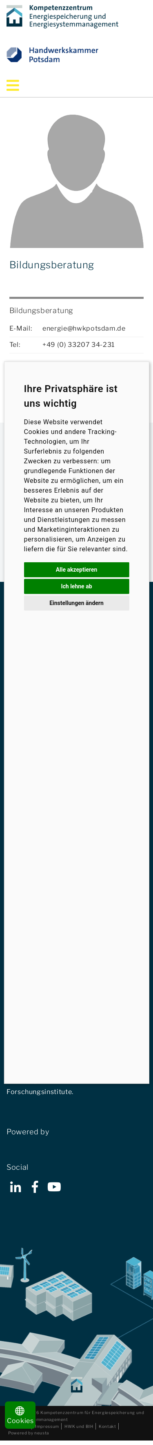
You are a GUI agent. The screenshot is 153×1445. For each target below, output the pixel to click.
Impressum (47, 1426)
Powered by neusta (28, 1432)
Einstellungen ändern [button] (76, 602)
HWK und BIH (78, 1426)
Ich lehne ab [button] (76, 586)
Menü (24, 85)
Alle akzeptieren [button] (77, 569)
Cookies (20, 1415)
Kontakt (107, 1426)
